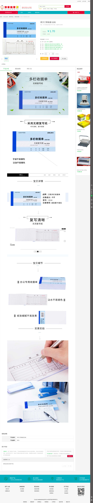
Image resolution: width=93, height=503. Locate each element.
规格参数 (18, 68)
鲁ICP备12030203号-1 (53, 499)
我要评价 (70, 456)
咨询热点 (39, 501)
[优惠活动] (47, 44)
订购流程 (22, 491)
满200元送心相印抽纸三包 (56, 47)
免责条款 (25, 501)
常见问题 (66, 488)
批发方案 (61, 501)
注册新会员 (7, 491)
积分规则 (22, 488)
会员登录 (79, 1)
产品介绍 (6, 68)
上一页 (64, 466)
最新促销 (37, 12)
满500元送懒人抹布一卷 (55, 49)
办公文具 (5, 16)
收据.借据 (17, 16)
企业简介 (66, 491)
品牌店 (29, 12)
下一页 (69, 466)
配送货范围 (36, 488)
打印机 (48, 8)
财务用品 (11, 16)
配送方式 (68, 501)
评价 (29, 68)
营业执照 (66, 493)
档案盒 (51, 8)
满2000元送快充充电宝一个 (56, 45)
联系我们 (51, 493)
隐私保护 (32, 501)
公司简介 (54, 501)
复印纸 (44, 8)
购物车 (76, 12)
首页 (22, 12)
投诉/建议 (51, 488)
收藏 (64, 58)
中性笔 (55, 8)
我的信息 (90, 1)
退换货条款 (51, 491)
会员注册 (84, 1)
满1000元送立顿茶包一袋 (56, 44)
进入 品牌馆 (48, 41)
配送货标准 (36, 491)
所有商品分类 (11, 12)
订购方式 (7, 488)
